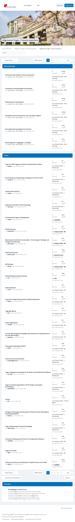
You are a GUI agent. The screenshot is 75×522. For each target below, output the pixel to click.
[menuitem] (26, 5)
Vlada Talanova (11, 388)
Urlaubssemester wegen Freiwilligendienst (17, 217)
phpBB (11, 514)
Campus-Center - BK (60, 290)
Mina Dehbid (10, 243)
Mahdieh (9, 166)
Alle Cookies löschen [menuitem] (65, 508)
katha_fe (9, 464)
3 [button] (54, 60)
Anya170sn (57, 220)
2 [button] (51, 60)
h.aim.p (9, 289)
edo (8, 313)
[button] (72, 60)
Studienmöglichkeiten (11, 323)
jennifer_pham (11, 254)
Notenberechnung (10, 229)
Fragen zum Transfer (11, 450)
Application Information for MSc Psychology (17, 205)
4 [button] (57, 60)
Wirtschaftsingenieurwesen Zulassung (16, 276)
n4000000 (10, 440)
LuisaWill (9, 324)
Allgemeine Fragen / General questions (20, 40)
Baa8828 (56, 465)
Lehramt (7, 399)
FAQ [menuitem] (37, 5)
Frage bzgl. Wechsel (10, 311)
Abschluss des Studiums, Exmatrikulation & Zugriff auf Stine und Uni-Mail (26, 462)
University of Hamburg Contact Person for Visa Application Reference (24, 439)
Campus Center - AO (60, 232)
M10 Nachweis (9, 264)
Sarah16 (9, 193)
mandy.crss (10, 179)
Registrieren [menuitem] (69, 5)
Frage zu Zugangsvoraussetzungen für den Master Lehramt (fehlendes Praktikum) (28, 372)
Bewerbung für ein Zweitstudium (14, 102)
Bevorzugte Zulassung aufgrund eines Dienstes (18, 129)
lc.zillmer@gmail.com (12, 360)
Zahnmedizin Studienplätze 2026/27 (15, 346)
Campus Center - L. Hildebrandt (58, 167)
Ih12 (8, 277)
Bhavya (9, 301)
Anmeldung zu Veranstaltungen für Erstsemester (18, 88)
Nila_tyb (9, 266)
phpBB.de (21, 516)
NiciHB (9, 348)
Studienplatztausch (10, 288)
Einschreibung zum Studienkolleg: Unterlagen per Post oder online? (24, 178)
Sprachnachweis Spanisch (12, 191)
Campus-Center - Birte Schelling (15, 76)
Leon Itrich (9, 374)
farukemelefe (10, 231)
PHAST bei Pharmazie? (11, 252)
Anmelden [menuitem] (60, 5)
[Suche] (20, 52)
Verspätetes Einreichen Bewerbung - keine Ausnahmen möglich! (23, 115)
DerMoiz (9, 415)
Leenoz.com (43, 514)
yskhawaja (10, 337)
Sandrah (9, 219)
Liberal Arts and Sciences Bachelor (14, 359)
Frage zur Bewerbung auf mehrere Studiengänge (18, 426)
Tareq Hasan (10, 206)
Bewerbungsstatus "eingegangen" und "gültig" (18, 142)
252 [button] (68, 60)
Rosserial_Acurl (58, 255)
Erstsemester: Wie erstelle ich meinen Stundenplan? (19, 75)
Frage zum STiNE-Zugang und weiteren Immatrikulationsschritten (23, 164)
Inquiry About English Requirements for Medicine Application (22, 299)
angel (8, 452)
